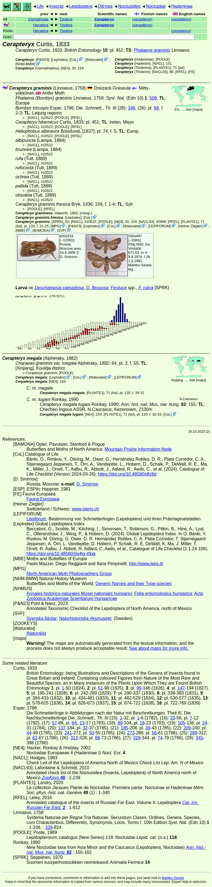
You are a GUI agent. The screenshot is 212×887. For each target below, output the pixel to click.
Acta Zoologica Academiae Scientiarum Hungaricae (114, 596)
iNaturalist (94, 60)
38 (147, 728)
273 (131, 733)
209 (187, 728)
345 (199, 737)
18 (142, 723)
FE (191, 72)
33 (172, 718)
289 (193, 733)
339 (49, 827)
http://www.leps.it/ (146, 563)
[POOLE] (163, 59)
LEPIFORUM (159, 226)
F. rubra (146, 287)
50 (91, 733)
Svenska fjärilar (41, 618)
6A (74, 723)
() (142, 19)
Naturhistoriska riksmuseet (85, 618)
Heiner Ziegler (190, 226)
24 (204, 723)
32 (85, 728)
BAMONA (41, 230)
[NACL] (158, 63)
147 (181, 688)
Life (40, 6)
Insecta (56, 6)
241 (68, 733)
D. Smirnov (68, 257)
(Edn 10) (126, 98)
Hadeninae (181, 6)
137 (62, 728)
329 (137, 737)
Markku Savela (173, 878)
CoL (73, 60)
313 (74, 737)
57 (54, 723)
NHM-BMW (26, 64)
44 (28, 733)
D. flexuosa (97, 287)
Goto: (99, 37)
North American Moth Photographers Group (69, 573)
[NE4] (65, 68)
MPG (56, 226)
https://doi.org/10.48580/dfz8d (127, 474)
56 (154, 733)
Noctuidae (156, 6)
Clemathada (38, 19)
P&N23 (42, 60)
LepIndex (59, 60)
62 (34, 737)
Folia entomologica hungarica (163, 593)
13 (82, 723)
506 (153, 98)
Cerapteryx (104, 19)
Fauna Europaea (42, 499)
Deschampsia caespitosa (59, 287)
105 (181, 723)
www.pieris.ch (85, 509)
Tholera (66, 19)
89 (120, 723)
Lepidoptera (80, 6)
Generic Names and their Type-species (134, 583)
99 (139, 688)
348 (131, 108)
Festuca (118, 287)
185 (124, 728)
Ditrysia (105, 6)
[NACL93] (159, 72)
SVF (61, 230)
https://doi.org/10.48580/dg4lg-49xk (61, 553)
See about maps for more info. (159, 648)
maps (198, 109)
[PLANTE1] (162, 68)
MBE (20, 230)
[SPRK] (57, 222)
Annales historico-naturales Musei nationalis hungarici (79, 593)
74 (160, 737)
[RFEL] (180, 72)
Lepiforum (36, 518)
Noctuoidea (129, 6)
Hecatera (40, 25)
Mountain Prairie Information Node (138, 449)
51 (100, 688)
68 (156, 108)
